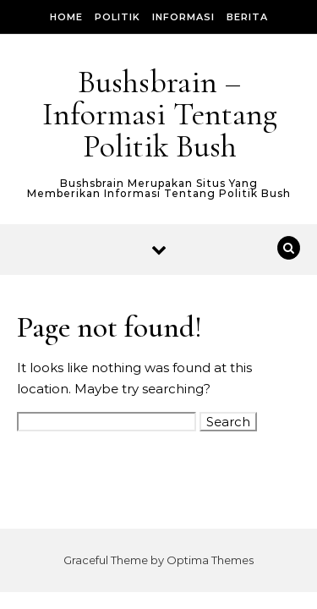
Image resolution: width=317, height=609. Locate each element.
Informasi (183, 17)
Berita (247, 17)
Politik (117, 17)
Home (66, 17)
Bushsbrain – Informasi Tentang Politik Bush (159, 114)
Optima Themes (210, 560)
